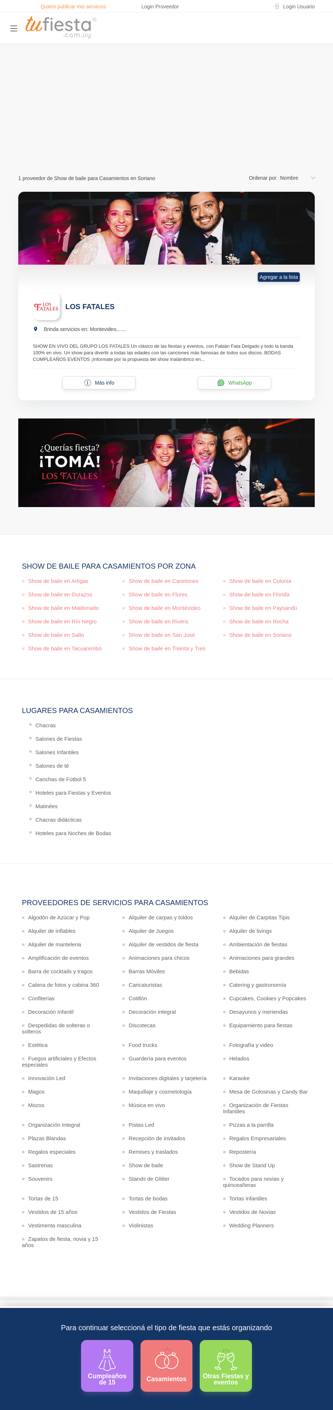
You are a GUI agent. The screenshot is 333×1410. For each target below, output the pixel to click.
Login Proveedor (160, 6)
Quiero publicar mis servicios (73, 6)
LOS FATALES (90, 307)
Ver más (165, 129)
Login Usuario (299, 6)
